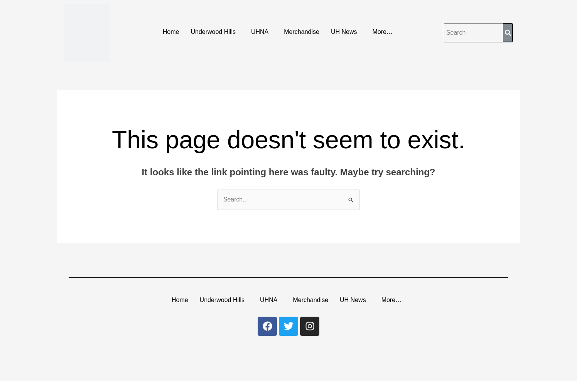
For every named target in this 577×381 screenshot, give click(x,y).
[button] (215, 32)
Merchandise (301, 32)
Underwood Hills (213, 32)
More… (382, 32)
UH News (344, 32)
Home (171, 32)
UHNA (259, 32)
